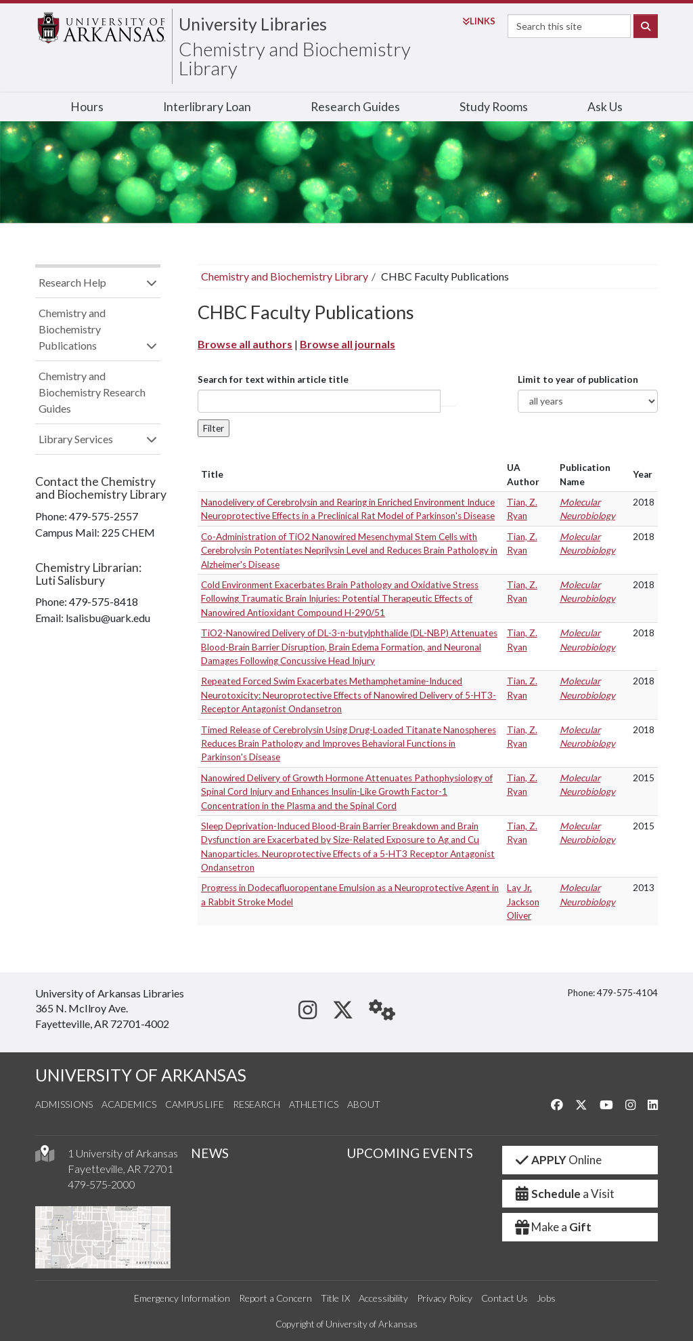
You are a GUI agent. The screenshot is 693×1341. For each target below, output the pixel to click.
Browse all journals (347, 343)
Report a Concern (275, 1298)
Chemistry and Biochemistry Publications (72, 329)
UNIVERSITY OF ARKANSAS (140, 1075)
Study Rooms (494, 107)
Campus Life (194, 1104)
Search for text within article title (273, 379)
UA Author (523, 474)
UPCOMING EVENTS (409, 1153)
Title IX (335, 1298)
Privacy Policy (444, 1298)
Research (256, 1104)
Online (557, 1160)
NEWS (210, 1153)
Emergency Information (182, 1298)
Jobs (546, 1298)
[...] (319, 401)
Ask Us (605, 107)
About (363, 1104)
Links (478, 21)
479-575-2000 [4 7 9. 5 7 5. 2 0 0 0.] (101, 1184)
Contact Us (504, 1298)
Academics (129, 1104)
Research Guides (355, 107)
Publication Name (585, 474)
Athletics (313, 1104)
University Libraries (253, 24)
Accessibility (383, 1298)
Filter (213, 428)
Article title (448, 401)
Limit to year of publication (578, 379)
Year (642, 474)
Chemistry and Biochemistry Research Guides (92, 392)
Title (212, 474)
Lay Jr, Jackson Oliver (523, 901)
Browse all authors (245, 343)
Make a (552, 1227)
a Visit (563, 1194)
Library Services (76, 438)
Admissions (64, 1104)
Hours (87, 107)
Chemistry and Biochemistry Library (295, 58)
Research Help (72, 282)
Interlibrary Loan (207, 107)
